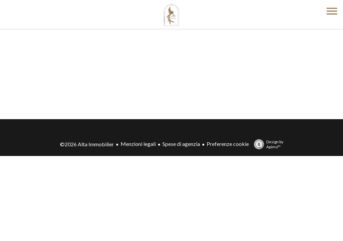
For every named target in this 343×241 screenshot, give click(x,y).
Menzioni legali (138, 144)
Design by (267, 144)
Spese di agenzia (181, 144)
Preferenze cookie (228, 144)
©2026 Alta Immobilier (87, 144)
